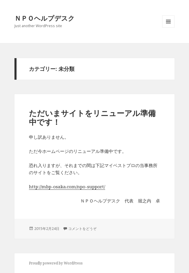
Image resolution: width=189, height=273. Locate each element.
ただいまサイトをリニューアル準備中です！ (92, 117)
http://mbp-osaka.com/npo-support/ (67, 186)
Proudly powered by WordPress (56, 263)
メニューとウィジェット (168, 27)
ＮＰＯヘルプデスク (44, 18)
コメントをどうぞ (82, 228)
